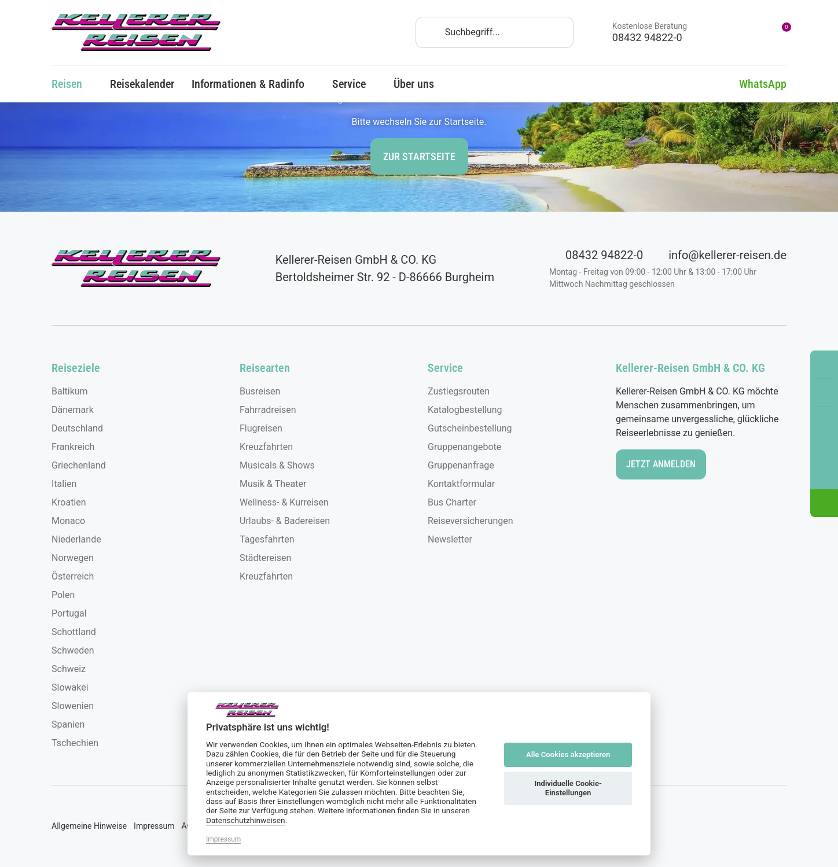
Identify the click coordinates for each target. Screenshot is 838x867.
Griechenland (79, 465)
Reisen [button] (72, 84)
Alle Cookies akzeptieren (568, 754)
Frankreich (73, 446)
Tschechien (75, 742)
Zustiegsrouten (459, 391)
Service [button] (354, 84)
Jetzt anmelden (661, 464)
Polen (63, 594)
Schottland (74, 631)
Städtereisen (265, 557)
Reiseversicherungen (470, 520)
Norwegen (73, 557)
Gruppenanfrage (461, 465)
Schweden (73, 650)
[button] (824, 503)
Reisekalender (142, 84)
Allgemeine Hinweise (89, 826)
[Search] (494, 32)
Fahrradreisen (268, 409)
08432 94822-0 (596, 255)
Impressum (154, 826)
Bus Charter (452, 502)
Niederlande (76, 539)
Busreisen (260, 391)
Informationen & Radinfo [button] (253, 84)
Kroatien (69, 502)
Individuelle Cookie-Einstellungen (567, 788)
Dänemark (73, 409)
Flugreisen (261, 428)
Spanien (68, 724)
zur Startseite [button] (419, 156)
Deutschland (77, 428)
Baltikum (70, 391)
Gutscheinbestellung (470, 428)
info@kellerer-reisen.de (719, 255)
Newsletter (450, 539)
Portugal (69, 613)
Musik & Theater (273, 483)
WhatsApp (754, 84)
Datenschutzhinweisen (245, 820)
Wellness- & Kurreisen (284, 502)
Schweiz (69, 668)
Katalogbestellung (465, 409)
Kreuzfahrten (266, 446)
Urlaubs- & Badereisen (285, 520)
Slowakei (70, 687)
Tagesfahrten (267, 539)
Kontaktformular (461, 483)
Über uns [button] (419, 84)
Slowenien (73, 705)
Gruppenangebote (464, 446)
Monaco (68, 520)
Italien (64, 483)
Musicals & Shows (277, 465)
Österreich (73, 576)
